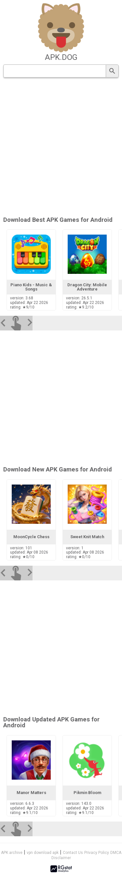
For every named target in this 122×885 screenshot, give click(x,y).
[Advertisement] (61, 147)
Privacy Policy (96, 852)
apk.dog (61, 57)
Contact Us (73, 852)
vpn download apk (43, 852)
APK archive (11, 852)
